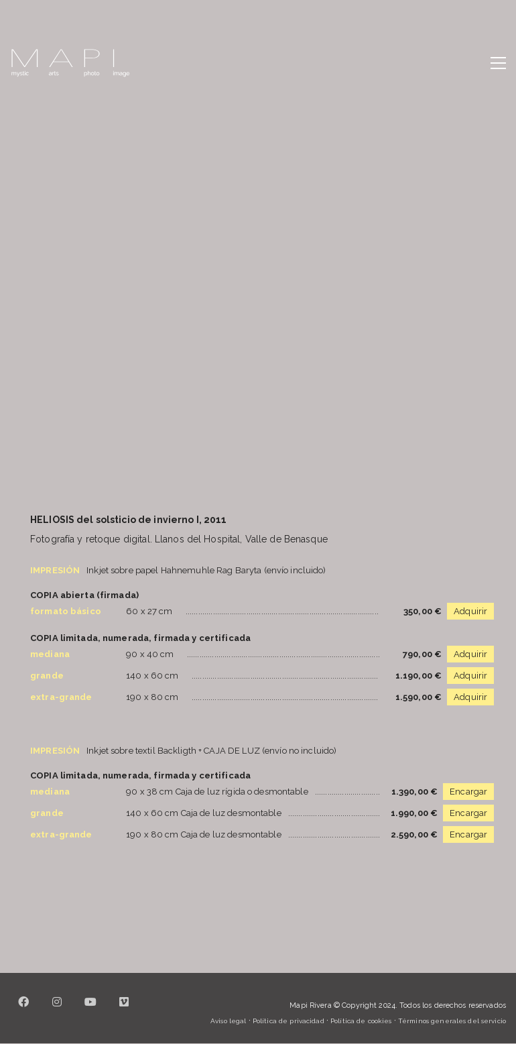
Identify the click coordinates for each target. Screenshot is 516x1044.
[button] (498, 63)
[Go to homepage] (70, 63)
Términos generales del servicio (452, 1021)
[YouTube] (90, 1009)
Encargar (468, 792)
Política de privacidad (288, 1021)
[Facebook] (23, 1009)
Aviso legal (228, 1021)
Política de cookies (360, 1021)
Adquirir (470, 611)
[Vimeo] (124, 1009)
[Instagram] (57, 1009)
